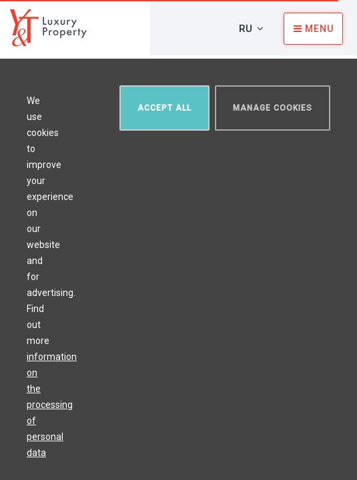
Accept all (164, 108)
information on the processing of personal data (52, 404)
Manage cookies (272, 108)
